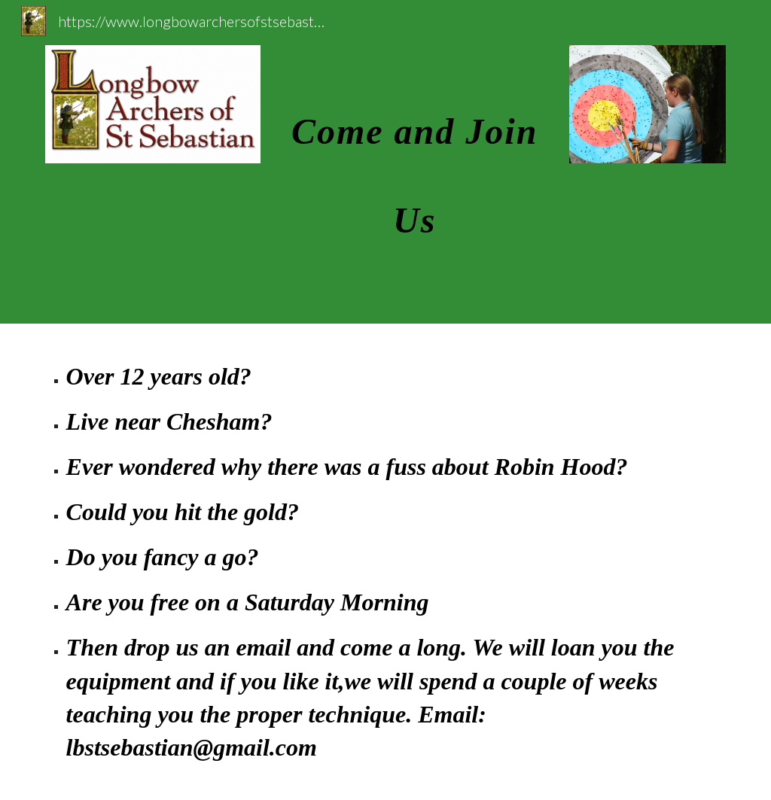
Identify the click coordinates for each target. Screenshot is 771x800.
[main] (414, 161)
